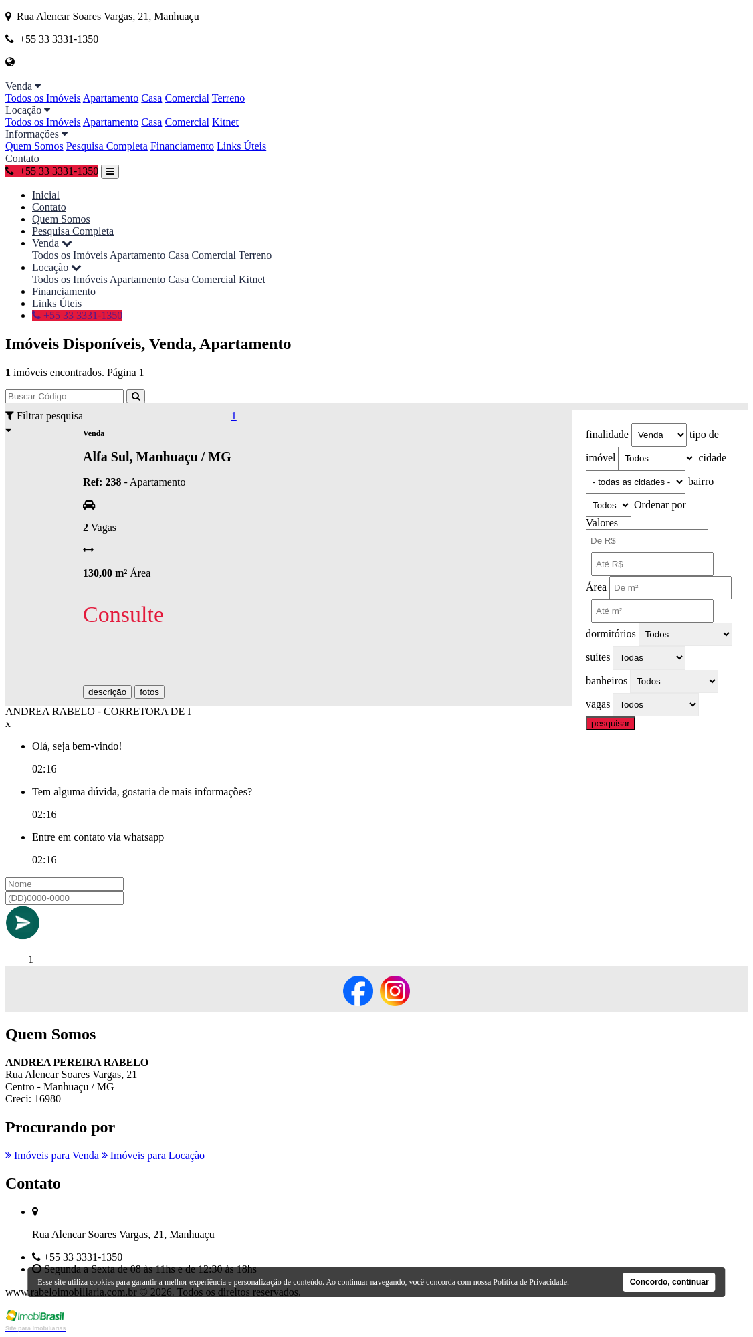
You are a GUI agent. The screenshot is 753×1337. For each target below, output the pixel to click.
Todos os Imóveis (43, 98)
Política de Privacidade (530, 1282)
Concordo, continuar (669, 1282)
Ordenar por (660, 504)
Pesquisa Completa (107, 146)
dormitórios (611, 633)
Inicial (46, 195)
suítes (598, 657)
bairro (701, 481)
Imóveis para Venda (52, 1155)
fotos (149, 692)
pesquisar (610, 723)
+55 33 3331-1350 (51, 171)
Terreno (228, 98)
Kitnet (225, 122)
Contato (22, 158)
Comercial (187, 98)
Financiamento (182, 146)
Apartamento (111, 98)
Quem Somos (34, 146)
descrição (107, 692)
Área (596, 587)
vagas (598, 704)
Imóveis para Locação (153, 1155)
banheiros (606, 680)
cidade (712, 458)
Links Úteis (241, 146)
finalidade (607, 434)
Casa (151, 98)
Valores (602, 522)
